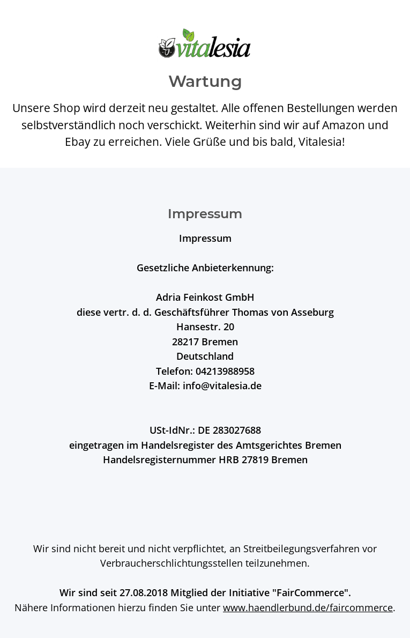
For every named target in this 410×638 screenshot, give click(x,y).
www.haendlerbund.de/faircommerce (308, 607)
